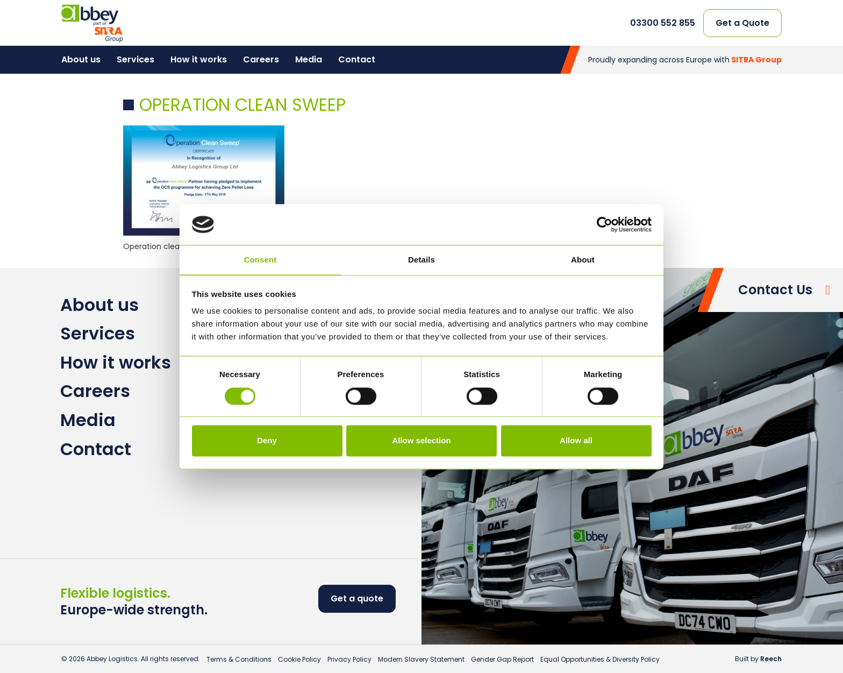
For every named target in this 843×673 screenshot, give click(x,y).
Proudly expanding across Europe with (685, 59)
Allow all (576, 440)
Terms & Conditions (239, 659)
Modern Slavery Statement (421, 659)
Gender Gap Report (502, 659)
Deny (267, 440)
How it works (198, 59)
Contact (356, 59)
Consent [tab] (260, 260)
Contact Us (775, 290)
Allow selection (421, 440)
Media (308, 59)
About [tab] (583, 260)
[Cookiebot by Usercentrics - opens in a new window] (605, 224)
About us (81, 59)
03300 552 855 (662, 23)
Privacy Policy (349, 659)
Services (135, 59)
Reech (771, 658)
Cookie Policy (299, 659)
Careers (261, 59)
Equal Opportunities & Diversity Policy (600, 659)
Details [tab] (421, 260)
